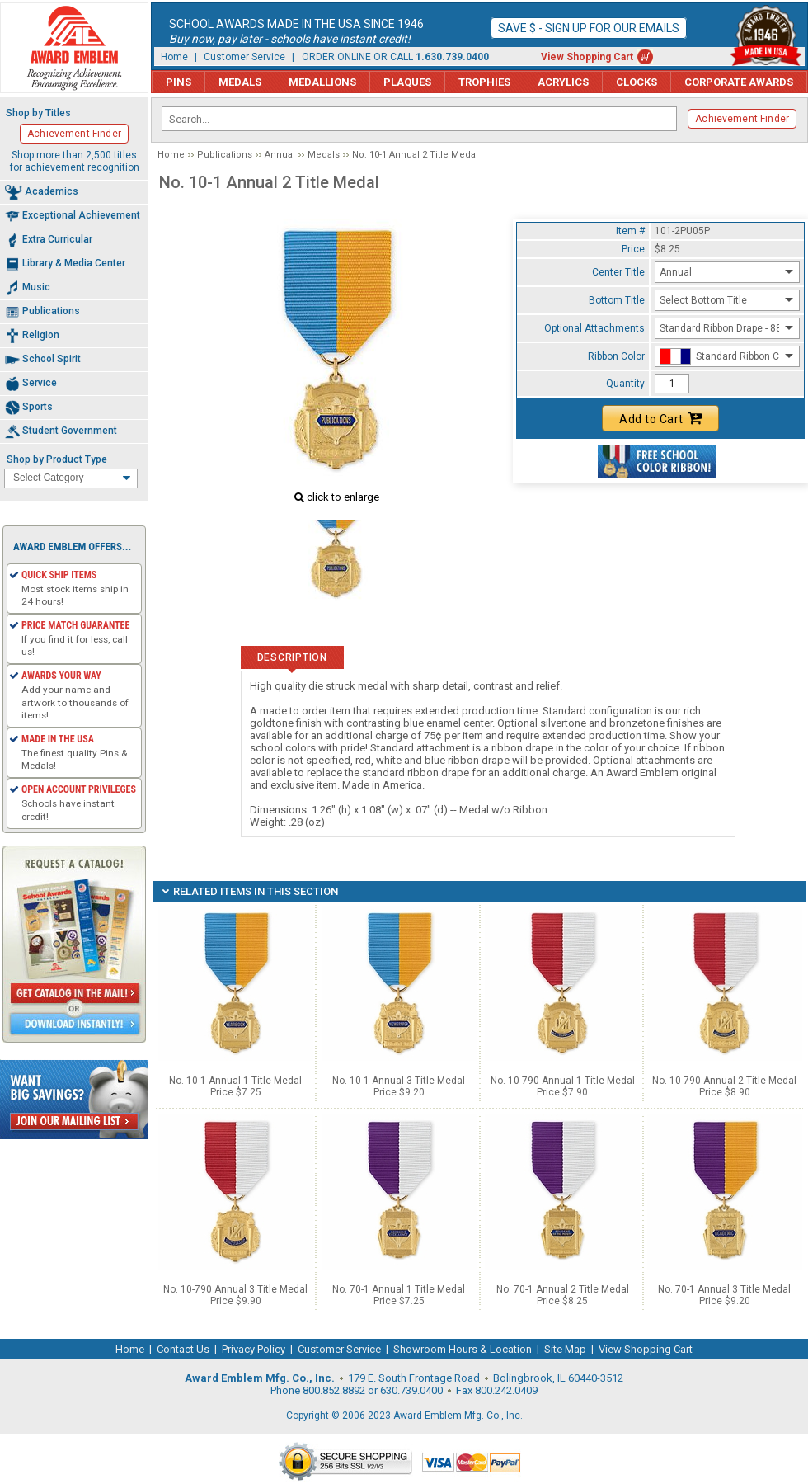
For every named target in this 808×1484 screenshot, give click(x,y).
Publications (224, 154)
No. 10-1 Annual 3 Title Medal (398, 1080)
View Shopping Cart (587, 57)
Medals (239, 82)
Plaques (407, 82)
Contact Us (183, 1349)
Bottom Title (617, 300)
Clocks (636, 82)
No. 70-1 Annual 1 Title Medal (398, 1289)
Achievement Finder (742, 119)
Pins (178, 82)
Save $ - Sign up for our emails (588, 28)
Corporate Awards (738, 82)
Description (292, 657)
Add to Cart (660, 418)
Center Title (618, 272)
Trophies (484, 82)
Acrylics (563, 82)
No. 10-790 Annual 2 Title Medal (724, 1080)
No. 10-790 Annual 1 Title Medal (563, 1080)
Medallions (322, 82)
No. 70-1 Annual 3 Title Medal (724, 1289)
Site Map (565, 1349)
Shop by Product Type (57, 459)
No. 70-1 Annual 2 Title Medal (562, 1289)
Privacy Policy (253, 1349)
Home (174, 57)
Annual (280, 154)
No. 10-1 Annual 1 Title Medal (235, 1080)
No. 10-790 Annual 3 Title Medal (235, 1289)
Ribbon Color (616, 356)
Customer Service (244, 57)
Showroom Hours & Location (462, 1349)
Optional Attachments (594, 328)
